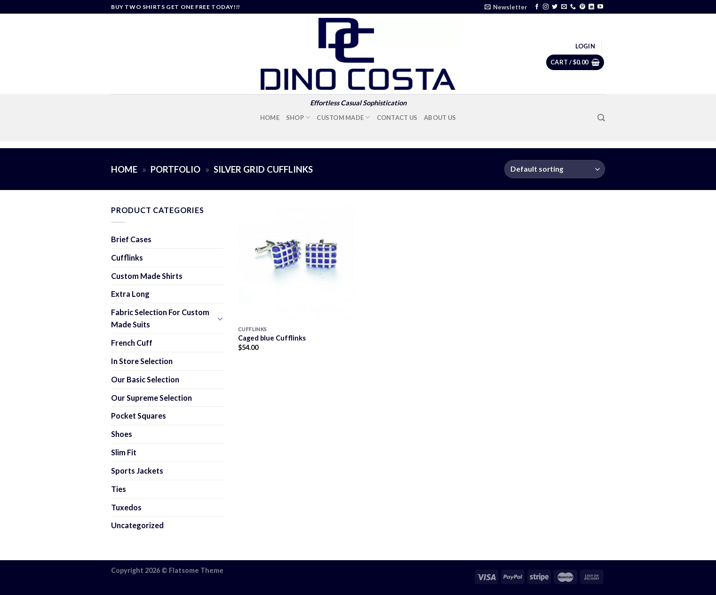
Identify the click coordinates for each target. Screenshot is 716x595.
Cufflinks (127, 257)
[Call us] (573, 7)
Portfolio (175, 169)
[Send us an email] (564, 7)
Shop (298, 117)
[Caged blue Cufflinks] (296, 262)
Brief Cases (131, 239)
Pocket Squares (138, 415)
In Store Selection (142, 361)
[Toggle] (220, 319)
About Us (440, 117)
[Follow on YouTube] (600, 7)
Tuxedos (126, 507)
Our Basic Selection (145, 379)
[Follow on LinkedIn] (591, 7)
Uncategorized (137, 525)
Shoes (121, 433)
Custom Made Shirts (147, 275)
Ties (118, 488)
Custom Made (343, 117)
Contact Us (397, 117)
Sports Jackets (137, 470)
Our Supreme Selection (151, 397)
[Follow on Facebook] (537, 7)
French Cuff (131, 342)
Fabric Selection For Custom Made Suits (160, 318)
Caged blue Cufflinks (272, 338)
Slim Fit (123, 452)
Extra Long (130, 293)
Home (269, 117)
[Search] (601, 118)
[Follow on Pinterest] (582, 7)
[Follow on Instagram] (546, 7)
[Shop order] (554, 169)
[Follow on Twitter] (554, 7)
